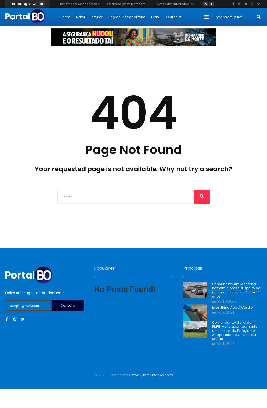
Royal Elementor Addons (152, 374)
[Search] (235, 17)
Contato (67, 305)
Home (65, 17)
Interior (97, 17)
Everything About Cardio (232, 307)
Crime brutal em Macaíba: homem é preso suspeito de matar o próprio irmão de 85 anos (236, 290)
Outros (174, 17)
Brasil (155, 17)
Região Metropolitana (126, 17)
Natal (80, 17)
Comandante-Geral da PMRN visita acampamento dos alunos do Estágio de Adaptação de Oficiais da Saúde (235, 331)
